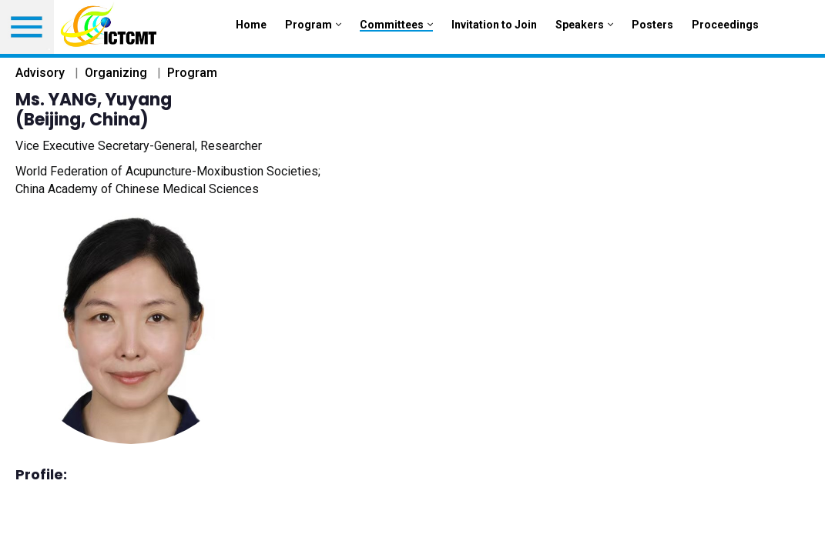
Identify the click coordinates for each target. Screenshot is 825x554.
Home (251, 24)
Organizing (116, 72)
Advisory (40, 72)
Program (313, 24)
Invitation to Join (494, 24)
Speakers (584, 24)
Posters (652, 24)
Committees (396, 25)
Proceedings (725, 24)
